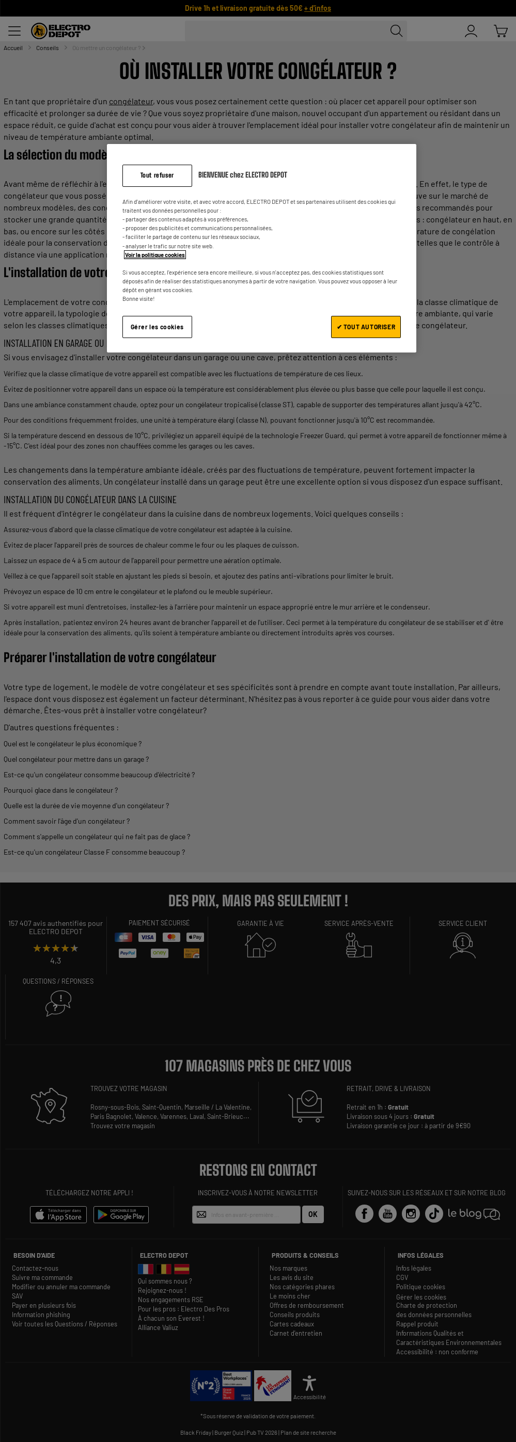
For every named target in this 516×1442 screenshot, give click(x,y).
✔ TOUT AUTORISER (366, 326)
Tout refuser (157, 175)
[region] (261, 248)
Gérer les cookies (157, 326)
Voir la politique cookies (155, 254)
